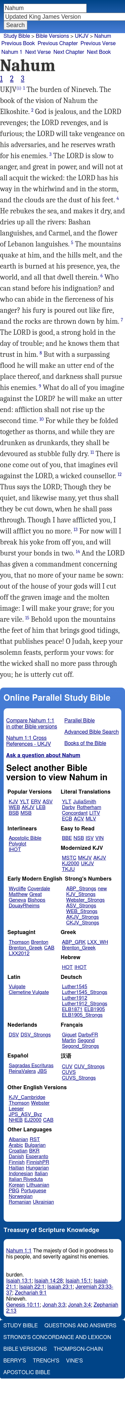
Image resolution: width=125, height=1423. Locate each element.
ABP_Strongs (81, 888)
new (102, 888)
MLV (91, 818)
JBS (42, 1071)
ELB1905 (94, 1009)
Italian (41, 1173)
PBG (14, 1190)
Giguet (69, 1034)
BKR (34, 1150)
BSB (14, 813)
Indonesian (21, 1173)
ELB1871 (72, 1009)
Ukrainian (43, 1202)
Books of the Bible (85, 743)
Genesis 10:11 (23, 1305)
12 (120, 474)
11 (92, 452)
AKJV (28, 807)
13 (76, 529)
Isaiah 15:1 (78, 1281)
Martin (69, 1040)
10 (41, 419)
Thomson (19, 942)
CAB (49, 947)
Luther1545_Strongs (84, 992)
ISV (90, 838)
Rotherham (89, 807)
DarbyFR (88, 1034)
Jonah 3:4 (79, 1305)
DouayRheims (24, 905)
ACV (79, 818)
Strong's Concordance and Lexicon (57, 1337)
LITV (94, 813)
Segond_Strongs (80, 1046)
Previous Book (18, 43)
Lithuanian (37, 1185)
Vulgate (17, 986)
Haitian (16, 1168)
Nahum (102, 36)
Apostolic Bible (26, 1372)
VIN (99, 838)
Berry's (14, 1360)
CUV (67, 1066)
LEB (40, 807)
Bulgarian (35, 1145)
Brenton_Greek (25, 947)
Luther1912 (74, 998)
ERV (36, 801)
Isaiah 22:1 (32, 1287)
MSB (25, 813)
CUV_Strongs (89, 1066)
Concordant (75, 813)
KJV (13, 801)
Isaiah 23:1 (60, 1287)
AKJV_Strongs (82, 917)
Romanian (20, 1202)
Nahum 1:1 (19, 1250)
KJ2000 (70, 863)
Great (35, 894)
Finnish (17, 1162)
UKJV (81, 36)
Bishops (36, 900)
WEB (14, 807)
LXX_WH (97, 942)
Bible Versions (52, 36)
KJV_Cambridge (27, 1097)
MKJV (85, 857)
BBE (67, 838)
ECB (67, 818)
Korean (17, 1185)
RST (35, 1139)
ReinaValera (22, 1071)
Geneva (17, 900)
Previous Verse (98, 43)
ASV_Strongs (81, 905)
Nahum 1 (11, 52)
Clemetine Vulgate (29, 992)
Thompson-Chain (78, 1349)
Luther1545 (74, 986)
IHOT (15, 849)
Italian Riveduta (26, 1179)
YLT (24, 801)
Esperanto (37, 1156)
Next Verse (38, 52)
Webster (40, 1103)
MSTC (69, 857)
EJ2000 (32, 1120)
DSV (14, 1034)
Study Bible (17, 36)
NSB (79, 838)
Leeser (16, 1108)
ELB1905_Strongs (82, 1015)
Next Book (99, 52)
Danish (16, 1156)
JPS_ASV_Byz (25, 1114)
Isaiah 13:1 (19, 1281)
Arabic (16, 1145)
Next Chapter (68, 52)
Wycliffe (17, 888)
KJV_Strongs (80, 894)
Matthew (18, 894)
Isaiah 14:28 (48, 1281)
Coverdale (39, 888)
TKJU (68, 869)
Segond (86, 1040)
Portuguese (33, 1190)
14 (78, 551)
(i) (18, 88)
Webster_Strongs (85, 900)
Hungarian (37, 1168)
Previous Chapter (58, 43)
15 (27, 618)
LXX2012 (19, 953)
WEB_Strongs (81, 911)
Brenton (39, 942)
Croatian (18, 1150)
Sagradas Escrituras (31, 1065)
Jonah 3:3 (53, 1305)
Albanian (18, 1139)
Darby (68, 807)
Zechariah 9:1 (31, 1293)
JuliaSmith (84, 801)
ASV (48, 801)
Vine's (74, 1360)
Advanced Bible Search (91, 732)
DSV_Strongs (36, 1034)
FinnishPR (37, 1162)
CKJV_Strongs (82, 922)
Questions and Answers (80, 1325)
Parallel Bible (79, 720)
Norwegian (20, 1196)
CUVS (69, 1072)
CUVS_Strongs (79, 1078)
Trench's (46, 1360)
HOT (67, 967)
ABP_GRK (74, 942)
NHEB (16, 1120)
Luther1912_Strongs (84, 1003)
